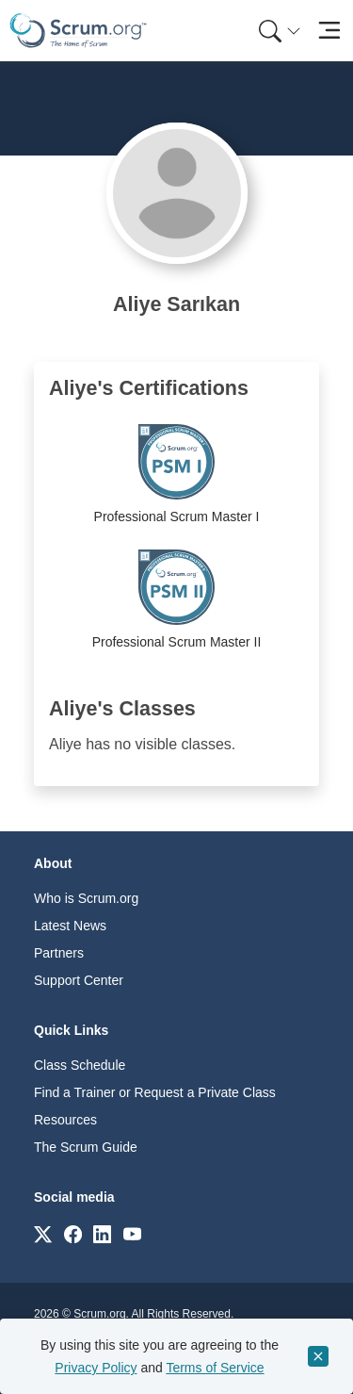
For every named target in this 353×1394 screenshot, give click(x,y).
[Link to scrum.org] (43, 1233)
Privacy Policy (95, 1367)
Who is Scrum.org (86, 898)
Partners (59, 952)
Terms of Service (215, 1367)
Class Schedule (79, 1065)
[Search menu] (279, 30)
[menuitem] (277, 30)
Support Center (78, 980)
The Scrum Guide (85, 1147)
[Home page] (78, 31)
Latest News (70, 925)
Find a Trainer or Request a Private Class (155, 1092)
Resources (65, 1119)
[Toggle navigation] (329, 30)
